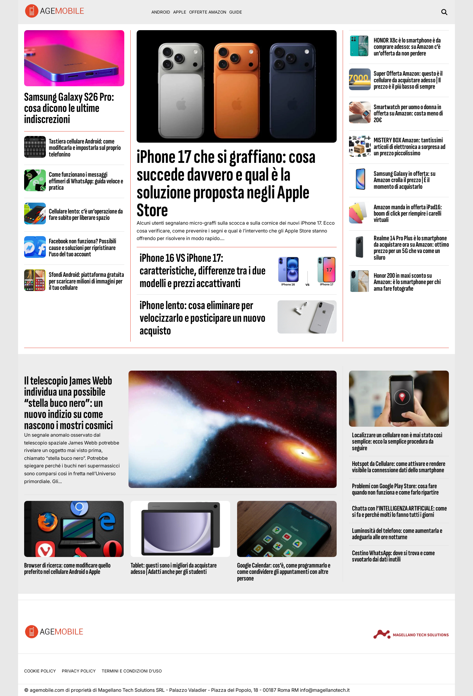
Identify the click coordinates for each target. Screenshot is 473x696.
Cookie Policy (40, 671)
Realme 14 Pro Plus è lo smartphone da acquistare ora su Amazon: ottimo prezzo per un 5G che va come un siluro (411, 248)
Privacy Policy (79, 671)
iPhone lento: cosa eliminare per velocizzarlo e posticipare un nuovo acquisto (202, 318)
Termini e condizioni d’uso (132, 671)
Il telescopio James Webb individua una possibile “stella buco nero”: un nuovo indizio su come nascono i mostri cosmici (68, 403)
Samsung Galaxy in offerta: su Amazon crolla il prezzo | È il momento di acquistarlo (404, 180)
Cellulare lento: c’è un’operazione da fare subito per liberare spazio (86, 214)
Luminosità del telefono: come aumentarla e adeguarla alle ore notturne (397, 534)
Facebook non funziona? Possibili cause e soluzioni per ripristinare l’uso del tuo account (82, 247)
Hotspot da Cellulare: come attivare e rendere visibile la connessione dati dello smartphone (398, 467)
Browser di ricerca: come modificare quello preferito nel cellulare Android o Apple (67, 568)
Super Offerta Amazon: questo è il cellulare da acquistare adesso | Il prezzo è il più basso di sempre (408, 80)
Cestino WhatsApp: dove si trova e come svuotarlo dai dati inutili (393, 556)
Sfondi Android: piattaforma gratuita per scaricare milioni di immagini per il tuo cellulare (86, 281)
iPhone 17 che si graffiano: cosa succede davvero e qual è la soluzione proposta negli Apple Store (226, 183)
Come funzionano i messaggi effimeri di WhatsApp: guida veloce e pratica (86, 181)
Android (160, 12)
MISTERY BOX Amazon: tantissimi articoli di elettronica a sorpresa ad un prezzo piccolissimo (409, 146)
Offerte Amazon (207, 12)
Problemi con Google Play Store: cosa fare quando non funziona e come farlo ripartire (395, 489)
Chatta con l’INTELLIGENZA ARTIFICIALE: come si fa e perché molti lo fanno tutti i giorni (399, 511)
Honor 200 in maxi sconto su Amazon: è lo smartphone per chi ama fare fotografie (407, 282)
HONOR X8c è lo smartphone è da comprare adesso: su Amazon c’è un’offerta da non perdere (407, 47)
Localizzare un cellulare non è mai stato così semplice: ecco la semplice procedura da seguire (397, 441)
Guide (235, 12)
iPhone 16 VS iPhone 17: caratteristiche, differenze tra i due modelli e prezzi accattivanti (202, 271)
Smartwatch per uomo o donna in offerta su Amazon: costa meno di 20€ (408, 113)
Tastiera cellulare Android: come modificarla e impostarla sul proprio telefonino (85, 148)
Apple (179, 12)
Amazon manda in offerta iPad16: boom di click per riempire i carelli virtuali (408, 213)
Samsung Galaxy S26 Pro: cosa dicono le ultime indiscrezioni (69, 108)
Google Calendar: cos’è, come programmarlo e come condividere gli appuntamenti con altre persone (283, 572)
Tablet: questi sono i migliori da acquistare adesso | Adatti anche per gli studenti (174, 568)
